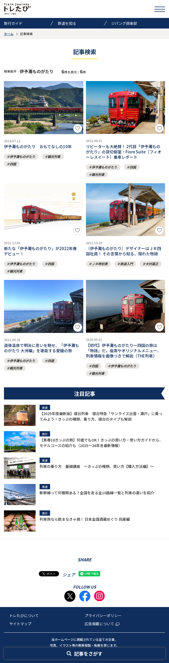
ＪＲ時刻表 (100, 263)
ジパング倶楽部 (124, 23)
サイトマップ (20, 623)
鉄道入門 (126, 263)
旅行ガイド (13, 23)
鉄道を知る (67, 23)
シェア (68, 574)
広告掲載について (102, 623)
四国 (13, 164)
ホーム (8, 33)
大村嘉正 (152, 263)
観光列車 (54, 156)
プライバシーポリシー (103, 615)
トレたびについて (24, 615)
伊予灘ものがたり (22, 156)
